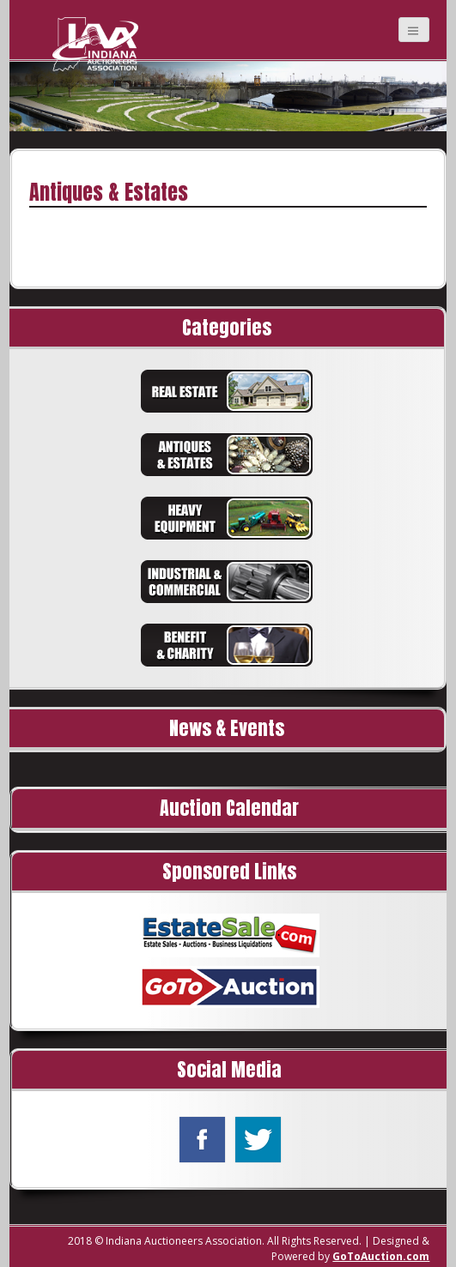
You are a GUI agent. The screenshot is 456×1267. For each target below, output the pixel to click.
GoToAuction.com (380, 1256)
